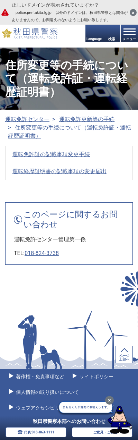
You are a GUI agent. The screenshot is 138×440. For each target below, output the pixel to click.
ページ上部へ (124, 357)
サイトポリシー (95, 376)
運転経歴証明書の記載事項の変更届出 (59, 171)
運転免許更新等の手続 (86, 119)
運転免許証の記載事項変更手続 (51, 154)
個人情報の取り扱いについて (47, 392)
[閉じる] (133, 12)
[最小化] (109, 400)
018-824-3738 (42, 253)
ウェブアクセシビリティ (42, 408)
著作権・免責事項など (39, 376)
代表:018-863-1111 (39, 432)
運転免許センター (27, 119)
